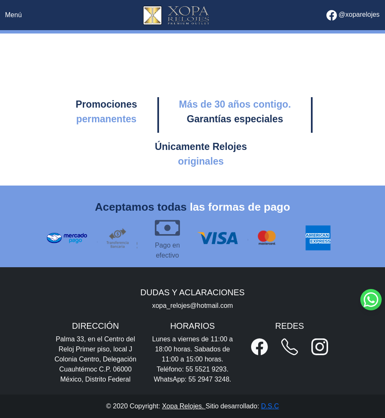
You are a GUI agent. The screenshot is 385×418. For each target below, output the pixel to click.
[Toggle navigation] (13, 15)
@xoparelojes (353, 15)
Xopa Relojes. (183, 406)
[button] (259, 347)
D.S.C (270, 406)
